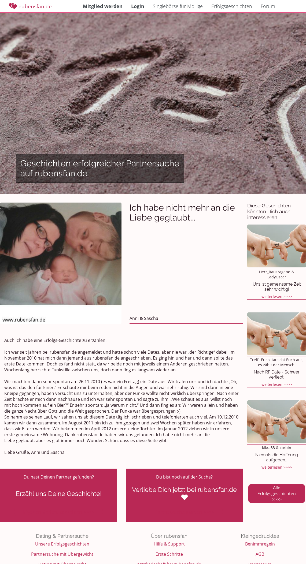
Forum (268, 6)
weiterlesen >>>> (276, 296)
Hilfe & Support (169, 544)
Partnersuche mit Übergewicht (62, 554)
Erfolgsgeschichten (231, 6)
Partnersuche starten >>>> (184, 512)
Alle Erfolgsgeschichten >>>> (276, 493)
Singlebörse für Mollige (178, 6)
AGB (260, 554)
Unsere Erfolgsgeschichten (62, 544)
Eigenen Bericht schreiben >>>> (58, 512)
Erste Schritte (169, 554)
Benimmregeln (260, 544)
